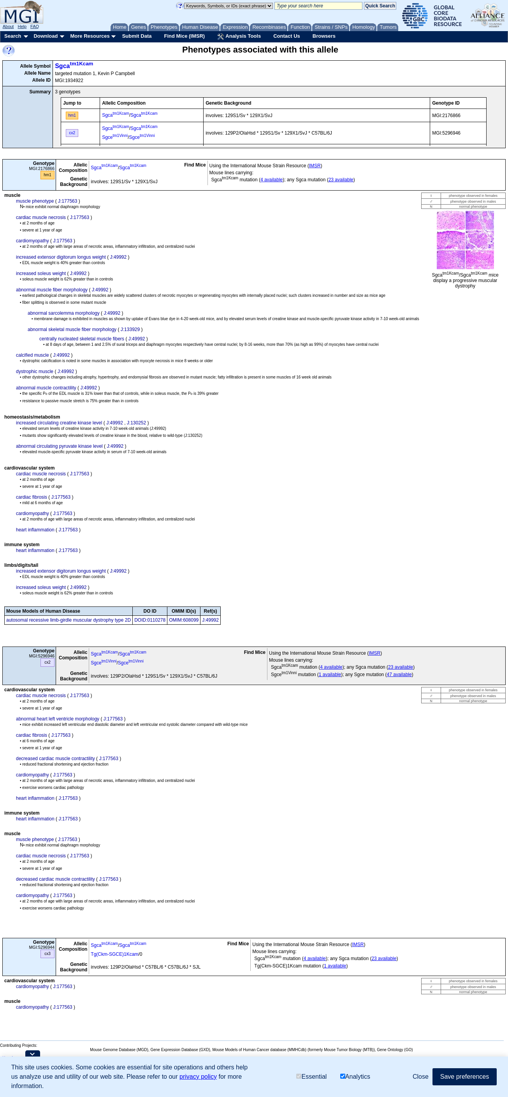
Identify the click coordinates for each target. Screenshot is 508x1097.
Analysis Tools (239, 36)
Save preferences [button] (464, 1076)
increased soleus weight (41, 273)
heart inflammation (35, 530)
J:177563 (67, 201)
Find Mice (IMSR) (184, 36)
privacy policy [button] (198, 1076)
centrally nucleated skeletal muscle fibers (81, 339)
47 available (399, 674)
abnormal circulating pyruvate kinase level (59, 446)
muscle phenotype (35, 201)
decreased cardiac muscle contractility (55, 758)
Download (45, 36)
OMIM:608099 (184, 620)
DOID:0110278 (149, 620)
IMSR (315, 165)
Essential (311, 1076)
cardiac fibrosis (31, 497)
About (8, 26)
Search (12, 36)
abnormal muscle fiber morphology (52, 290)
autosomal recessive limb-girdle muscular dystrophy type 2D (68, 620)
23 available (341, 179)
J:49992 (118, 257)
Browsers (324, 36)
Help (22, 26)
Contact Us (286, 36)
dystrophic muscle (34, 371)
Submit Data (137, 36)
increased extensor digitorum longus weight (61, 257)
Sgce (115, 137)
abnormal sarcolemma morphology (64, 313)
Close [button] (421, 1076)
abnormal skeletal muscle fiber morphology (72, 329)
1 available (330, 674)
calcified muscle (32, 355)
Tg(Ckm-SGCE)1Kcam (114, 954)
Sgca (74, 66)
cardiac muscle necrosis (41, 217)
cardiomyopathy (32, 241)
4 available (271, 179)
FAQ (34, 26)
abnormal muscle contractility (46, 388)
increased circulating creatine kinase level (59, 423)
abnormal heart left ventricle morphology (57, 719)
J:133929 (130, 329)
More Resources (89, 36)
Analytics (355, 1076)
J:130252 (136, 423)
